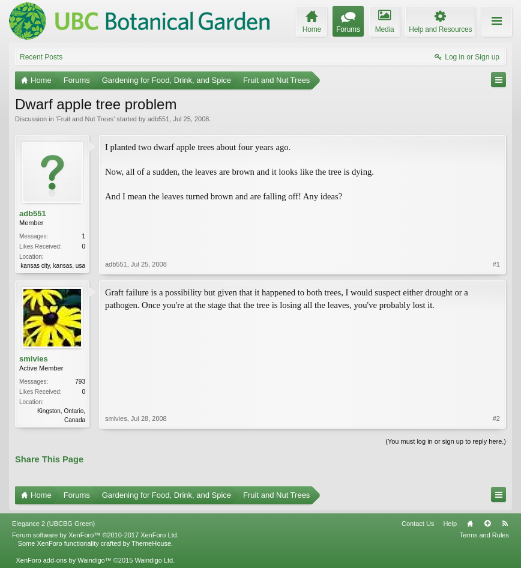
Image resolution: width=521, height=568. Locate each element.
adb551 (159, 118)
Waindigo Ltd (153, 560)
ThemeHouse (151, 543)
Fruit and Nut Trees (85, 118)
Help (450, 523)
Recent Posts (41, 57)
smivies (33, 358)
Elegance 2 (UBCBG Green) (53, 523)
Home (470, 523)
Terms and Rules (484, 535)
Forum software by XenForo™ (95, 535)
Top (487, 523)
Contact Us (418, 523)
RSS (505, 523)
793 (80, 381)
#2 (496, 418)
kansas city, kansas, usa (52, 265)
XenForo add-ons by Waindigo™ (63, 560)
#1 (496, 264)
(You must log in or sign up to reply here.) (445, 441)
